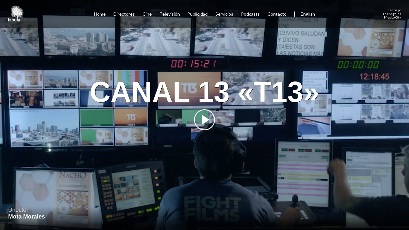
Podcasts (250, 14)
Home (100, 14)
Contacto (277, 14)
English (308, 14)
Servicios (224, 14)
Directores (124, 14)
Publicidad (197, 14)
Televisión (169, 14)
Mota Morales (26, 216)
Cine (147, 14)
